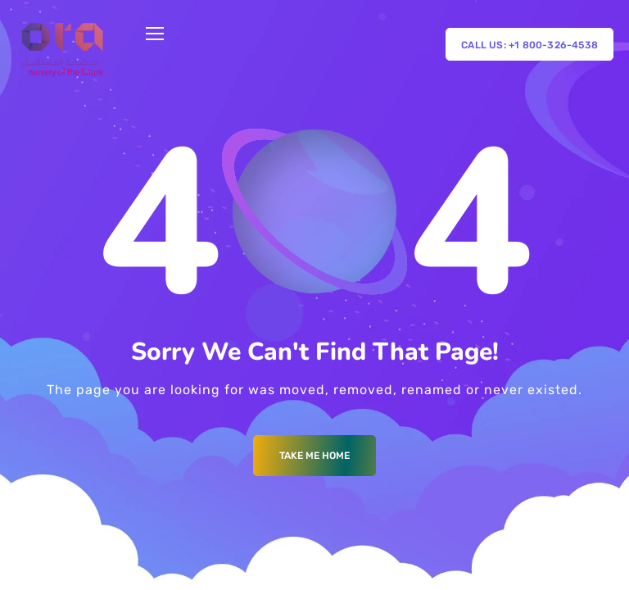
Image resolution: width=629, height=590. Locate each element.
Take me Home (314, 455)
